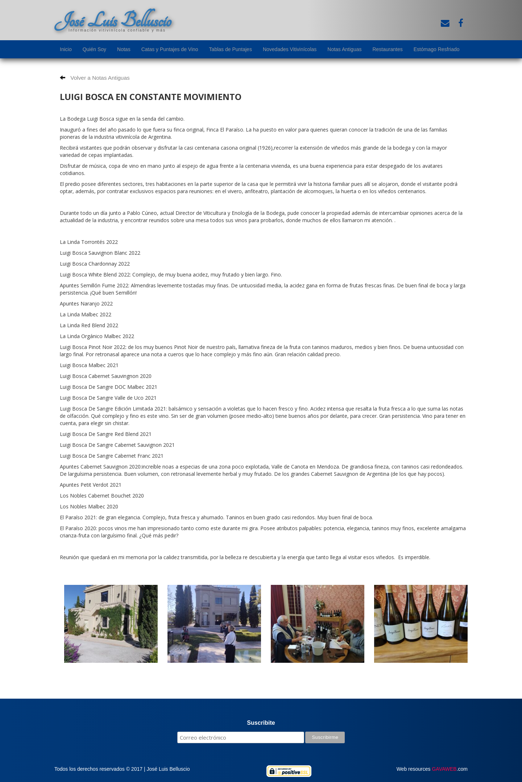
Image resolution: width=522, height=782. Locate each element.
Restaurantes (387, 49)
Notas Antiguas (344, 49)
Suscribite (261, 723)
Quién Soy (94, 49)
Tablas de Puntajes (230, 49)
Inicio (66, 49)
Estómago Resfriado (437, 49)
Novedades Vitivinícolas (289, 49)
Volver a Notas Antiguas (95, 78)
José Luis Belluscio (112, 20)
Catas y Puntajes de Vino (169, 49)
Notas (123, 49)
